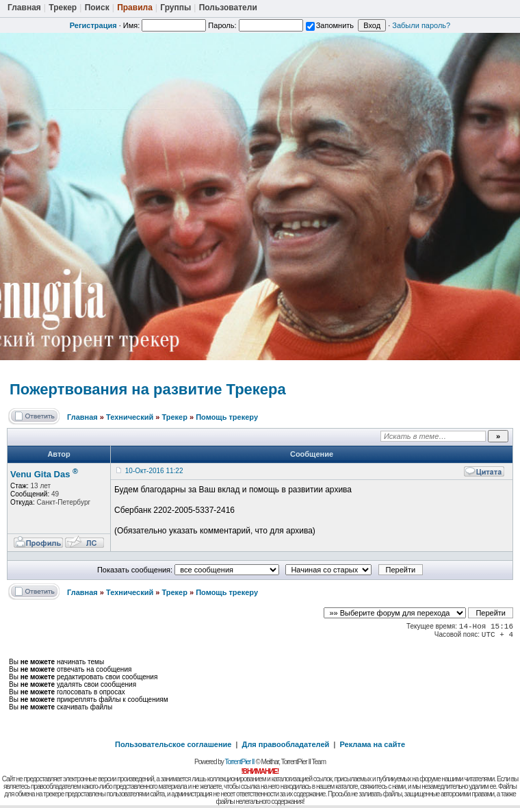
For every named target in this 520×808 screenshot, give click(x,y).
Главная (82, 417)
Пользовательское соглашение (173, 744)
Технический (129, 417)
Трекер (174, 417)
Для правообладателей (286, 744)
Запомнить (330, 25)
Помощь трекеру (227, 417)
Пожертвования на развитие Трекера (148, 389)
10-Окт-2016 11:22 (154, 471)
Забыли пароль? (421, 25)
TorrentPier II (239, 762)
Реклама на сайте (372, 744)
